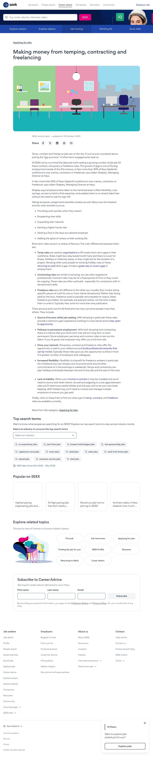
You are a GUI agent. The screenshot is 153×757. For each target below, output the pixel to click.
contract (97, 397)
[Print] (64, 143)
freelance (113, 397)
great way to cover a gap (92, 265)
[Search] (40, 17)
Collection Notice (79, 603)
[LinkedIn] (57, 143)
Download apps (10, 707)
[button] (13, 726)
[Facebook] (43, 143)
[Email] (71, 143)
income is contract (77, 379)
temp (89, 397)
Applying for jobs (22, 42)
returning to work (46, 265)
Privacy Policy (99, 603)
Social (118, 660)
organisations (69, 252)
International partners (88, 660)
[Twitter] (50, 143)
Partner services (85, 666)
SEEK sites (8, 712)
